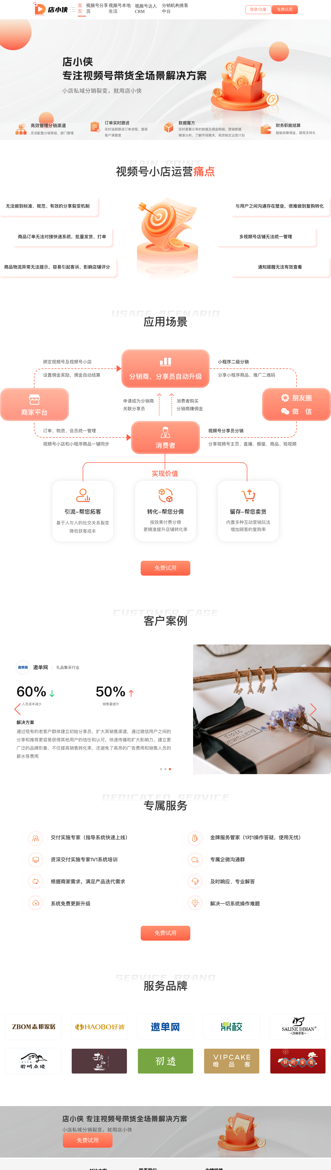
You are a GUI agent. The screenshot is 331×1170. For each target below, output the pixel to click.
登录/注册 (258, 9)
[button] (17, 709)
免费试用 (284, 9)
